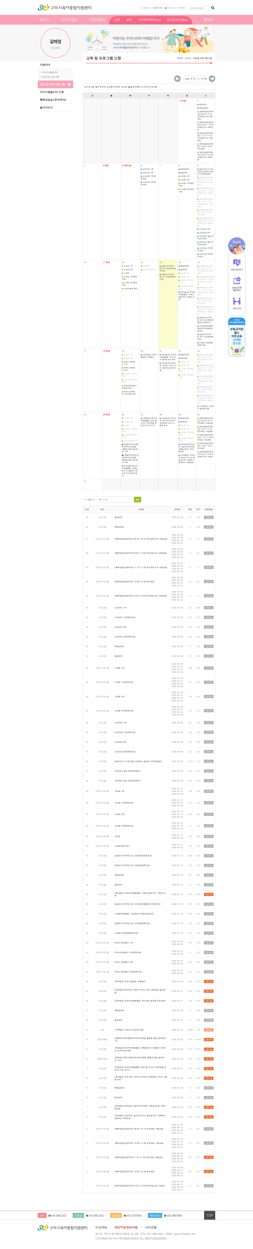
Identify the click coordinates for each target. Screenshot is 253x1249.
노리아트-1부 (147, 169)
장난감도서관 (177, 23)
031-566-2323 (58, 1215)
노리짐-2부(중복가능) (186, 190)
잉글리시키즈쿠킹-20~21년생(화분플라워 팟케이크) (205, 320)
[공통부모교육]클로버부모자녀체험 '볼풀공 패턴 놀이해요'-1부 (130, 448)
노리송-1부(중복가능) (129, 277)
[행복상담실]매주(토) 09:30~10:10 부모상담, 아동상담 (205, 420)
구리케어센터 (150, 23)
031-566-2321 (96, 1215)
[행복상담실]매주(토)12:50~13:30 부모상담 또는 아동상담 (205, 156)
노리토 (125, 273)
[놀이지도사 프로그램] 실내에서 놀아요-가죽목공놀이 (205, 171)
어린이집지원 (69, 23)
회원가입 (170, 7)
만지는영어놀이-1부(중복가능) (130, 386)
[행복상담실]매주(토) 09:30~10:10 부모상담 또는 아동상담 (205, 115)
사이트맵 (151, 1227)
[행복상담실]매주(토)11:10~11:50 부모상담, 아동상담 (205, 437)
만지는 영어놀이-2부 (128, 368)
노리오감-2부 (203, 232)
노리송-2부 (127, 269)
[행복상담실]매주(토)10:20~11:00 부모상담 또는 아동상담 (205, 126)
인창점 (117, 23)
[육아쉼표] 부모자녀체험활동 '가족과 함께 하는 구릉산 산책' (186, 296)
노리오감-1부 (203, 229)
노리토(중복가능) (129, 288)
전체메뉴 (181, 7)
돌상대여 (201, 104)
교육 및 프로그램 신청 (52, 84)
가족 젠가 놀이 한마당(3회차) (205, 243)
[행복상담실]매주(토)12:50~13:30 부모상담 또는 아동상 (205, 454)
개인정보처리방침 (126, 1227)
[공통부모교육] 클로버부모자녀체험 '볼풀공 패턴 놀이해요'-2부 (130, 459)
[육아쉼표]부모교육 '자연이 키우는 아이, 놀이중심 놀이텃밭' (168, 366)
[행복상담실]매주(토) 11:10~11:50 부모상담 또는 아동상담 (205, 137)
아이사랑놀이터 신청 (52, 92)
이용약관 (101, 1227)
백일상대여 (202, 108)
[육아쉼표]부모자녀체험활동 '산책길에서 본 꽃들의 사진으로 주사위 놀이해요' (130, 471)
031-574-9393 (134, 1215)
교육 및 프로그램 (50, 76)
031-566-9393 (174, 1215)
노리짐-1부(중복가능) (186, 184)
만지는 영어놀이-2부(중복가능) (129, 392)
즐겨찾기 (146, 7)
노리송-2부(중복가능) (129, 283)
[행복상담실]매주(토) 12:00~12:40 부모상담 (205, 146)
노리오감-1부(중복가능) (205, 249)
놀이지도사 (46, 107)
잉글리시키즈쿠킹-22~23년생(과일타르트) (168, 268)
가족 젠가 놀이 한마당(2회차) (205, 237)
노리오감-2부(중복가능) (205, 255)
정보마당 (208, 23)
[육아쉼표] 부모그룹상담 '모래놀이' (149, 355)
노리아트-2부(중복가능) (148, 183)
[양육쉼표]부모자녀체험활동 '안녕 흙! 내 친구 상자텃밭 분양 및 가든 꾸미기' (149, 422)
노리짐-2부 (184, 179)
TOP (210, 1215)
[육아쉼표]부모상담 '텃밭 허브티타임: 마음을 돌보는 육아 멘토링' (186, 448)
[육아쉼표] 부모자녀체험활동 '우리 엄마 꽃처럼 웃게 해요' (168, 357)
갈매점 (129, 23)
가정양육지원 (97, 23)
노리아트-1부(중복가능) (148, 177)
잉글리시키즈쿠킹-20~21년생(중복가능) (205, 336)
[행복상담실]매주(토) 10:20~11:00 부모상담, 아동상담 (205, 429)
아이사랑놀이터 (50, 72)
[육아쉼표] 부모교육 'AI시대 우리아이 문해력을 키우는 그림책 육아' (168, 422)
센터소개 (44, 23)
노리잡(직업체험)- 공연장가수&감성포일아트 (205, 328)
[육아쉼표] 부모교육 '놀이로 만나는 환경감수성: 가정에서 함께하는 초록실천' (186, 459)
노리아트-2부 (147, 172)
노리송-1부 (127, 266)
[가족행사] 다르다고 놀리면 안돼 (205, 407)
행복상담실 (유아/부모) (53, 99)
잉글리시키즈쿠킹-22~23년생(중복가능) (168, 276)
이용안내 (45, 64)
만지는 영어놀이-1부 (128, 362)
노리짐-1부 (184, 176)
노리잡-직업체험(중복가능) (205, 343)
